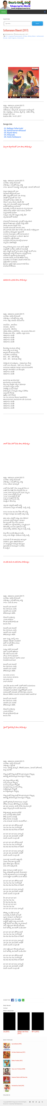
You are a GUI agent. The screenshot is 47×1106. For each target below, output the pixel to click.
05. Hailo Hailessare (12, 137)
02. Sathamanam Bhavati (15, 130)
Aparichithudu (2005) (17, 1044)
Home (3, 12)
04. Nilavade (9, 134)
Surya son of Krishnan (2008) (18, 1069)
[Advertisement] (23, 54)
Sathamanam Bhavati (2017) (15, 30)
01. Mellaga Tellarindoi (13, 128)
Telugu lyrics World (17, 1102)
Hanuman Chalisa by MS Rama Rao (19, 1077)
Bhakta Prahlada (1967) (17, 1060)
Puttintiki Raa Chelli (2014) (18, 1085)
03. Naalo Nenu (10, 132)
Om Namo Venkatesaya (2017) (18, 1052)
